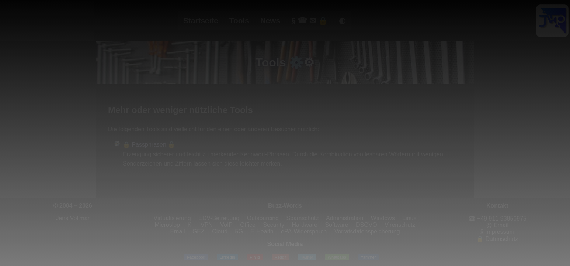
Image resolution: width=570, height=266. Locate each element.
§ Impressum (497, 232)
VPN (207, 225)
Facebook (196, 257)
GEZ (198, 231)
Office (248, 225)
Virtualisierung (172, 218)
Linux (409, 218)
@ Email (497, 225)
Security (273, 225)
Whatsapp (336, 257)
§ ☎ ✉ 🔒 (309, 20)
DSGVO (366, 225)
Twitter (307, 257)
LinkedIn (227, 257)
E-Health (261, 231)
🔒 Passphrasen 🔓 (149, 144)
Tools (239, 20)
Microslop (167, 225)
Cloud (219, 231)
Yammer (368, 257)
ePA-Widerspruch (304, 231)
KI (190, 225)
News (270, 20)
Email (177, 231)
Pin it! (255, 257)
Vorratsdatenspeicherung (367, 231)
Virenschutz (400, 225)
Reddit (280, 257)
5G (239, 231)
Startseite (200, 20)
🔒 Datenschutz (497, 239)
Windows (383, 218)
